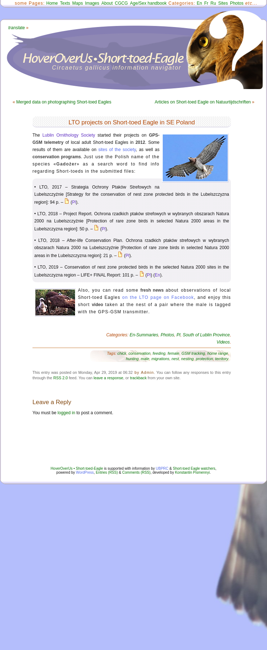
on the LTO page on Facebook (158, 297)
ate (16, 27)
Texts (65, 3)
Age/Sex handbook (148, 3)
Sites (223, 3)
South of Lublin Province (206, 334)
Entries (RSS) (107, 472)
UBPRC (162, 468)
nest (175, 359)
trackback (138, 378)
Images (92, 3)
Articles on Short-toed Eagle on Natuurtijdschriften (203, 102)
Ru (213, 3)
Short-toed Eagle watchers (194, 468)
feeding (159, 353)
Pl (74, 202)
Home (52, 3)
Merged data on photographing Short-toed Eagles (63, 102)
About (107, 3)
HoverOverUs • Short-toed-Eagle (77, 468)
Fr (206, 3)
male (145, 359)
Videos (222, 342)
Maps (77, 3)
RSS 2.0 (60, 378)
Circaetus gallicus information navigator (116, 68)
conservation (139, 353)
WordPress (85, 472)
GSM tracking (193, 353)
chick (121, 353)
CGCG (121, 3)
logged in (66, 412)
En (199, 3)
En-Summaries (144, 334)
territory (221, 359)
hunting (132, 359)
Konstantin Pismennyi (192, 472)
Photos (236, 3)
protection (204, 359)
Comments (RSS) (136, 472)
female (173, 353)
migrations (161, 359)
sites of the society (117, 149)
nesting (187, 359)
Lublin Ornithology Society (68, 135)
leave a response (108, 378)
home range (217, 353)
